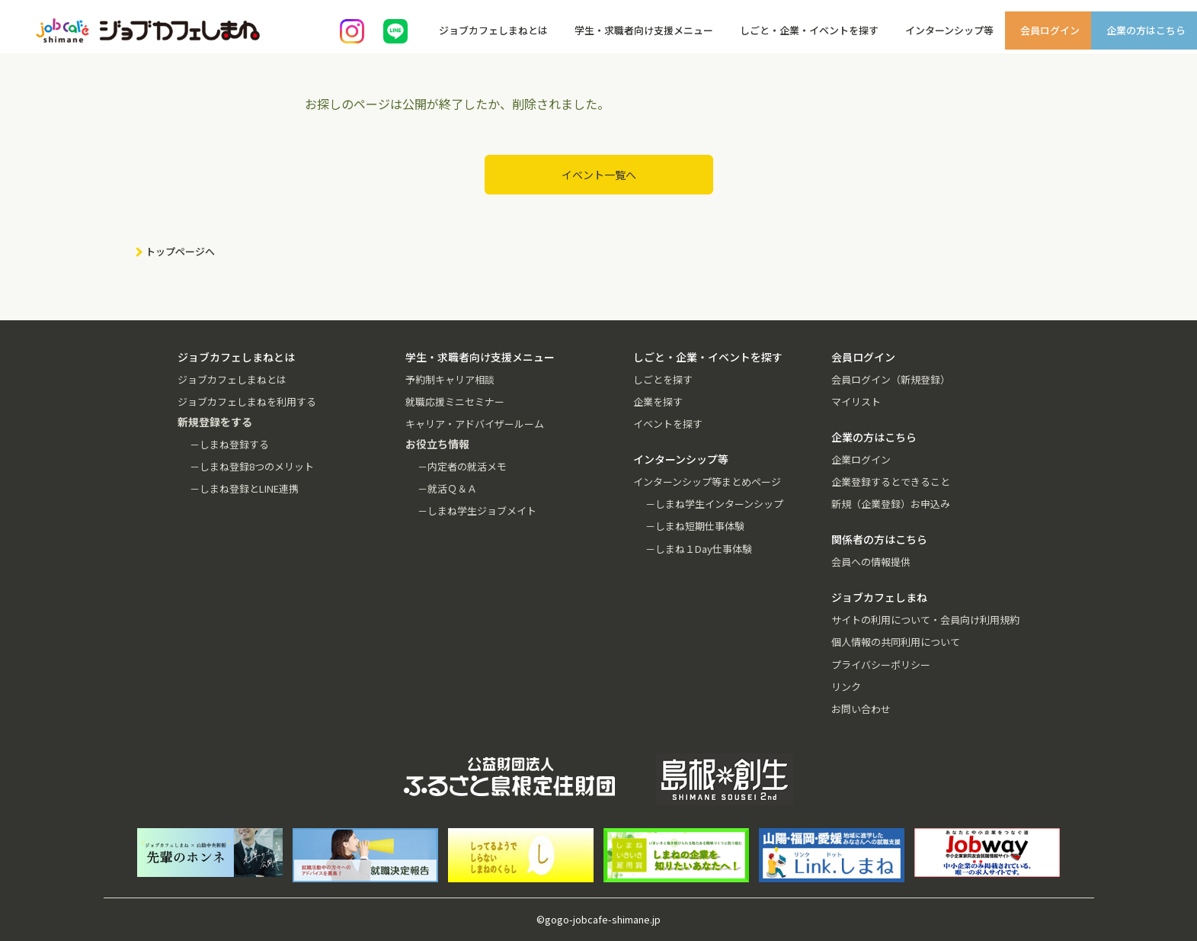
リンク (846, 686)
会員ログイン (1050, 30)
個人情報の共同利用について (895, 641)
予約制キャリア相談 (449, 379)
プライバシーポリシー (880, 664)
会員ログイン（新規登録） (890, 379)
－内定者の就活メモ (462, 466)
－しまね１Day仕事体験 (698, 548)
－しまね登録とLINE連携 (244, 488)
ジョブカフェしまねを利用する (247, 401)
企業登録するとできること (890, 481)
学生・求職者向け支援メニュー (643, 30)
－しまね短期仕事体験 (694, 526)
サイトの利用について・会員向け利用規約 (925, 619)
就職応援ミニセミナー (454, 401)
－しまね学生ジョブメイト (477, 510)
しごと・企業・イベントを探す (809, 30)
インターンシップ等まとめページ (707, 481)
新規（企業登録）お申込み (890, 503)
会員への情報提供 (871, 561)
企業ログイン (861, 459)
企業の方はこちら (1146, 30)
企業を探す (658, 401)
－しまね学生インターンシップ (714, 503)
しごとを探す (663, 379)
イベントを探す (668, 423)
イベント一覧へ (599, 174)
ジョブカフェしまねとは (493, 30)
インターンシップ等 (949, 30)
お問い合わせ (861, 709)
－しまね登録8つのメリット (252, 466)
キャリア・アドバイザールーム (474, 423)
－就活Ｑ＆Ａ (447, 488)
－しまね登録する (229, 444)
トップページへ (180, 251)
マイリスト (856, 401)
